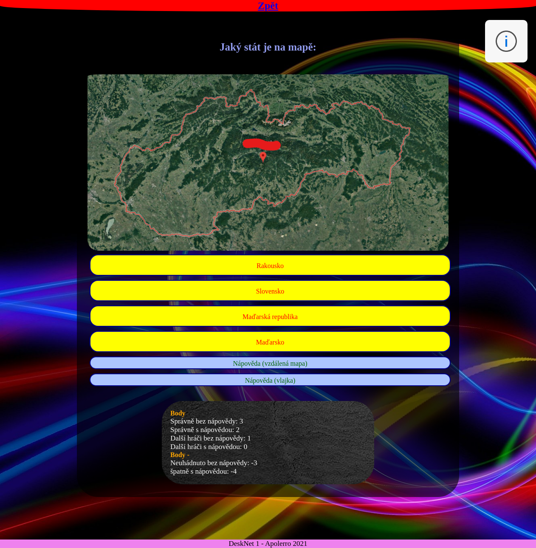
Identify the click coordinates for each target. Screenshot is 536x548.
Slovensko (270, 291)
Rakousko (270, 265)
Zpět (268, 5)
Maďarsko (270, 342)
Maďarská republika (270, 316)
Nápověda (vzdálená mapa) (270, 363)
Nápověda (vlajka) (270, 380)
